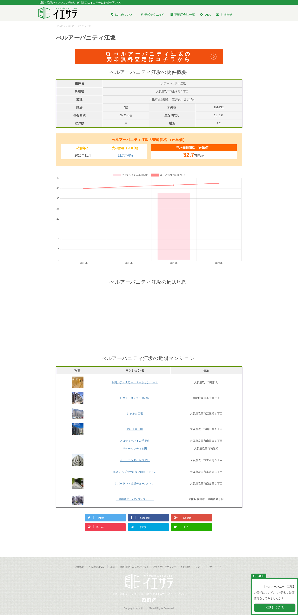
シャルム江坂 (135, 413)
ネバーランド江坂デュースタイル (134, 483)
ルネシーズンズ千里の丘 (135, 397)
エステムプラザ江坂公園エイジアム (134, 471)
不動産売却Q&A (97, 566)
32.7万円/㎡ (126, 155)
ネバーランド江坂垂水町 (135, 460)
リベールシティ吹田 (135, 448)
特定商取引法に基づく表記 (134, 566)
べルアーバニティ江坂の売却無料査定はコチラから (149, 56)
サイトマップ (216, 566)
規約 (112, 566)
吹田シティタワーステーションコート (135, 382)
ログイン (200, 566)
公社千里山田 (135, 429)
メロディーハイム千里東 (135, 440)
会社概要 (79, 566)
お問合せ (185, 566)
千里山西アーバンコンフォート (135, 499)
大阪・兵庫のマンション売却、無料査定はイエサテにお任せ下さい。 (149, 593)
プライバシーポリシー (164, 566)
